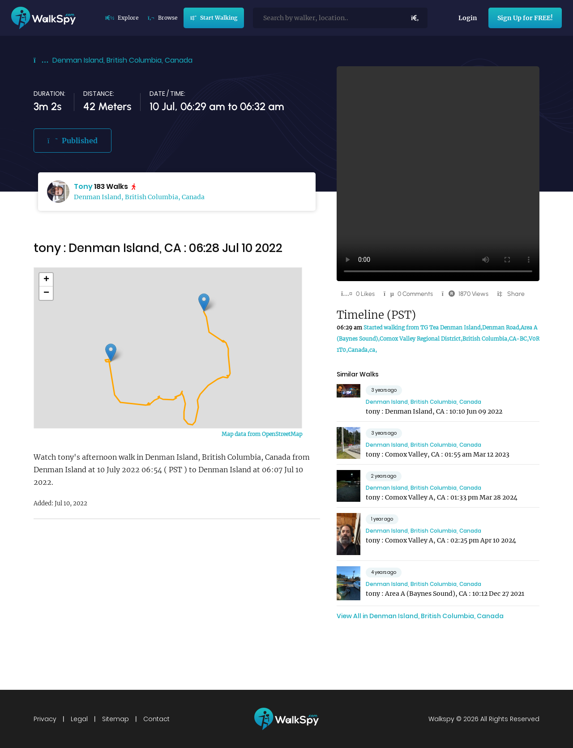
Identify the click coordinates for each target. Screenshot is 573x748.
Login (467, 18)
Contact (156, 718)
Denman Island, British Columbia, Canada (122, 60)
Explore (122, 17)
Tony (83, 186)
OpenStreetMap (282, 434)
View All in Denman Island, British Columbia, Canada (420, 615)
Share (516, 294)
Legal (79, 718)
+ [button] (46, 279)
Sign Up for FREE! (525, 18)
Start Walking (213, 17)
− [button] (46, 293)
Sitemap (115, 718)
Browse (162, 17)
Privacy (45, 718)
